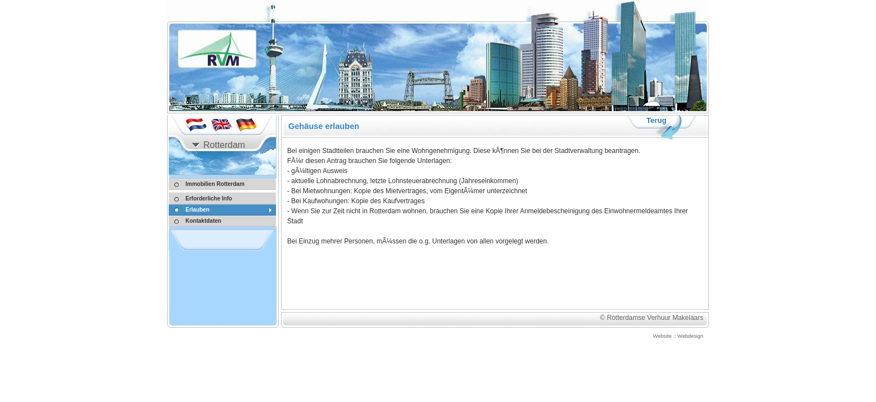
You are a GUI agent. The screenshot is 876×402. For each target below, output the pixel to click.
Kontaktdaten (203, 221)
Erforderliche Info (208, 198)
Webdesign (691, 336)
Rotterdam (224, 145)
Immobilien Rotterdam (215, 184)
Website (662, 336)
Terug (656, 120)
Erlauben (197, 210)
